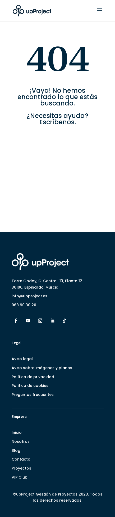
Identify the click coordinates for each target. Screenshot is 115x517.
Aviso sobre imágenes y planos (42, 367)
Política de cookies (30, 385)
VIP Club (19, 477)
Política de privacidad (33, 376)
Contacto (21, 459)
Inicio (17, 432)
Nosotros (21, 441)
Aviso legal (22, 358)
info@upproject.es (29, 296)
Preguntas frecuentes (33, 394)
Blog (16, 450)
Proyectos (21, 468)
